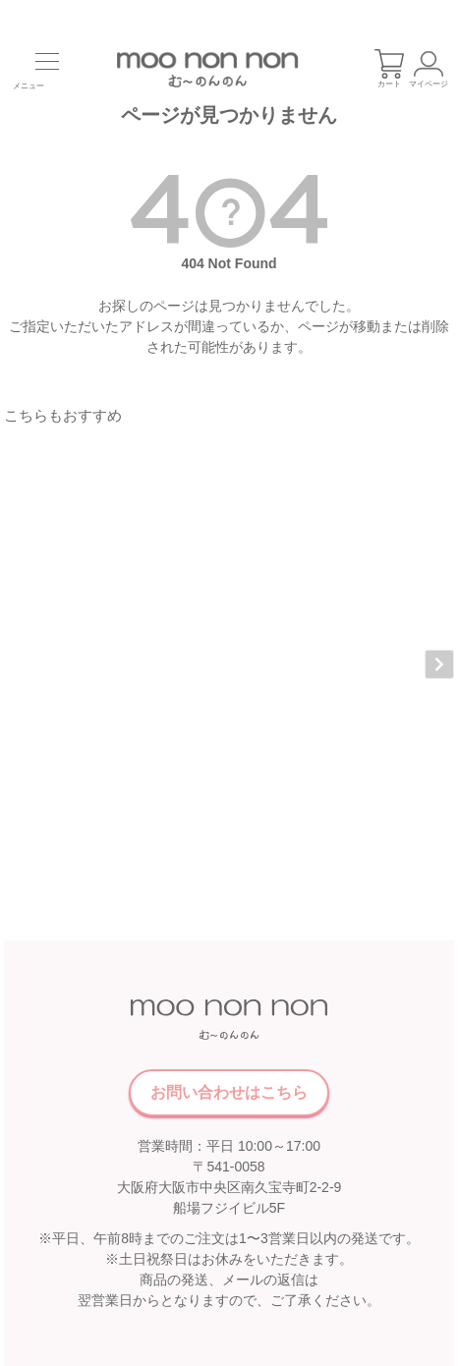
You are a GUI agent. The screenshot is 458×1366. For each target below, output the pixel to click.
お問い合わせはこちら (229, 1013)
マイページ (428, 68)
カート (389, 68)
